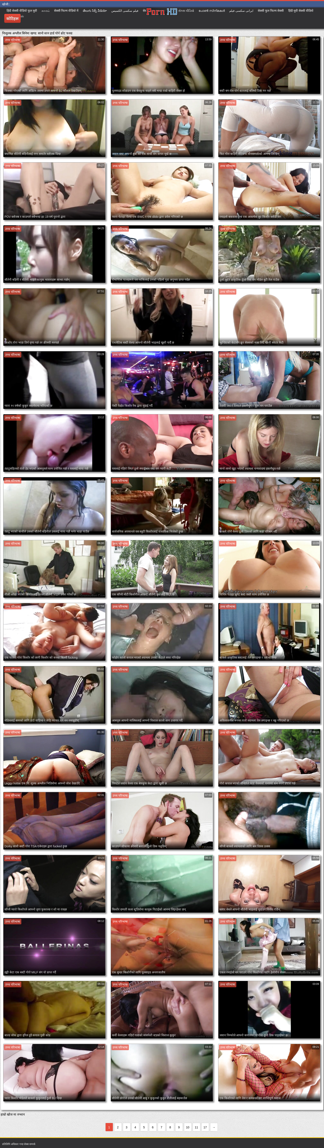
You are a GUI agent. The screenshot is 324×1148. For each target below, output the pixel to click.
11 (196, 1127)
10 (187, 1127)
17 (205, 1127)
